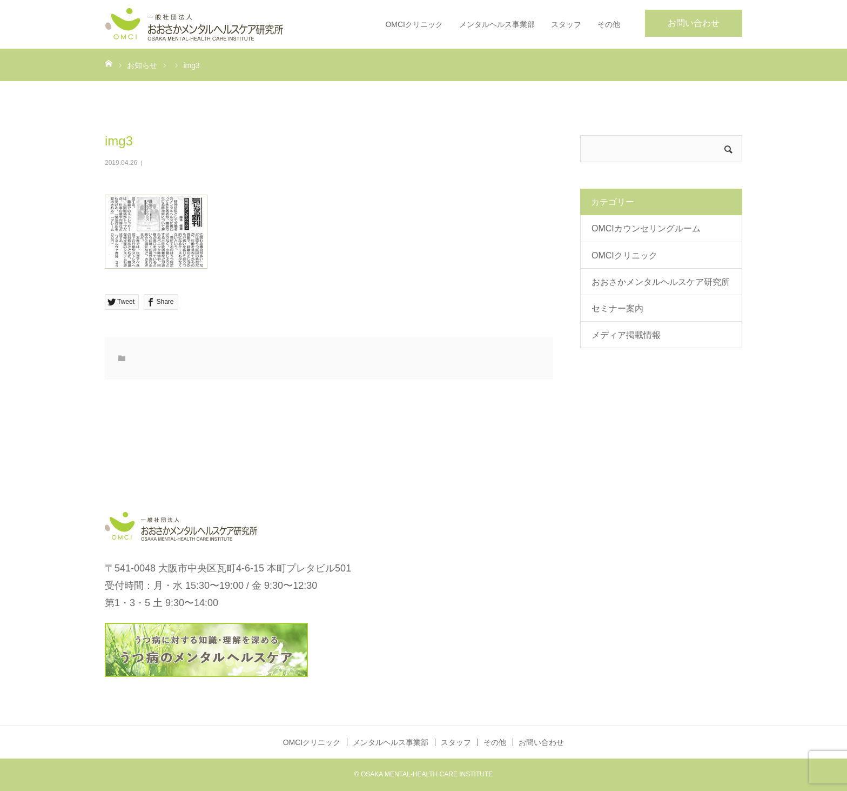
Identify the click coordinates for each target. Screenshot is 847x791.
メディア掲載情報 (626, 335)
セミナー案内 (617, 308)
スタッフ (566, 24)
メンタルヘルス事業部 (497, 24)
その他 (608, 24)
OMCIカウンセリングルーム (646, 228)
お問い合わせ (694, 23)
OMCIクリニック (414, 24)
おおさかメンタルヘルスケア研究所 (660, 282)
